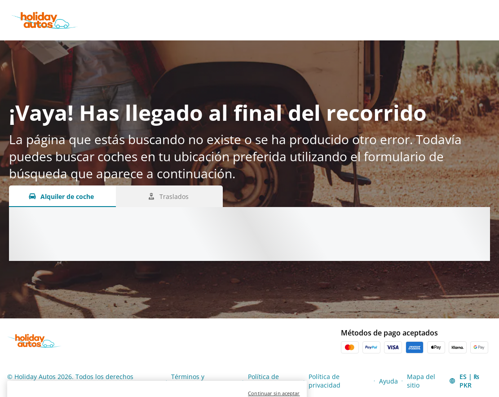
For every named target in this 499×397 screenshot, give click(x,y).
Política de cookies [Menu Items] (263, 380)
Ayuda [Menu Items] (388, 381)
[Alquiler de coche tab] (62, 196)
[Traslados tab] (169, 196)
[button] (470, 381)
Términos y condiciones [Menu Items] (189, 380)
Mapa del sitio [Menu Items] (421, 380)
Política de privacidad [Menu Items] (324, 380)
